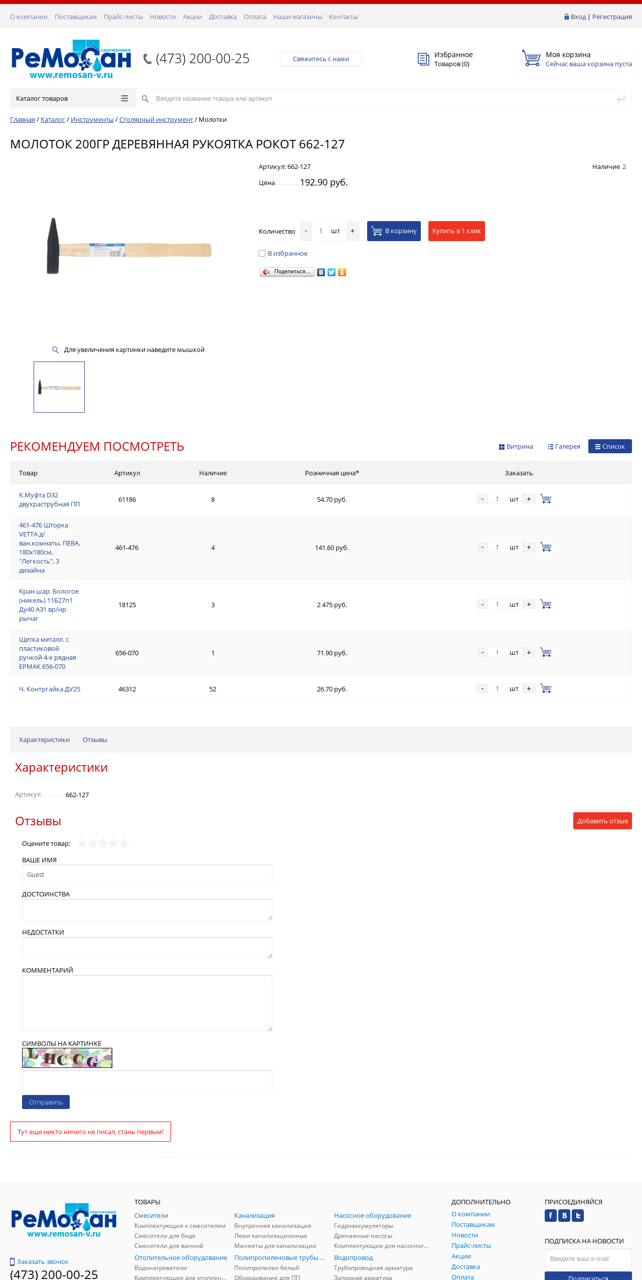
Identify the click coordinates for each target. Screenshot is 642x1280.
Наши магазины (297, 16)
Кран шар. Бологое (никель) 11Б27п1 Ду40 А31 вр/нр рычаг (111, 544)
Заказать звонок (39, 1165)
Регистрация (612, 16)
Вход (578, 16)
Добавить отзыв (602, 724)
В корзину (394, 231)
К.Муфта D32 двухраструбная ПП (69, 496)
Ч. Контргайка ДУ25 (49, 592)
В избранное (283, 253)
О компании (29, 16)
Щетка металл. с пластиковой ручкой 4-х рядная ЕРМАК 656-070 (118, 568)
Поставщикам (76, 16)
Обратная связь (39, 1203)
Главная (22, 119)
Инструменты (92, 119)
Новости (163, 16)
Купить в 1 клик (456, 230)
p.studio (621, 1271)
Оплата (255, 16)
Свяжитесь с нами (321, 58)
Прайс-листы (123, 16)
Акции (192, 16)
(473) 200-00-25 (203, 58)
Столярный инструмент (156, 119)
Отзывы (95, 643)
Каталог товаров (72, 98)
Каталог (53, 119)
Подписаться (588, 1182)
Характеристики (44, 643)
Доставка (223, 16)
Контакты (343, 16)
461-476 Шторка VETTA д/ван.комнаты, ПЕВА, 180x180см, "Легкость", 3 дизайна (140, 520)
